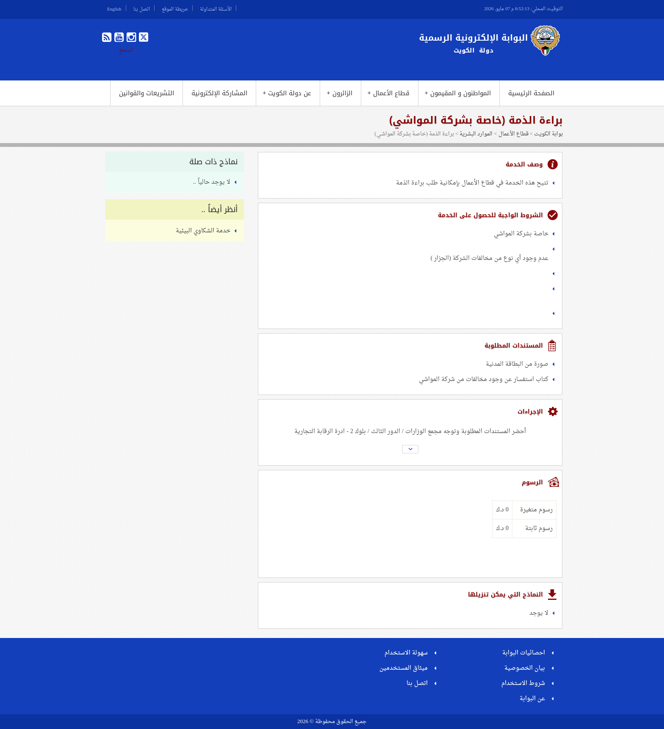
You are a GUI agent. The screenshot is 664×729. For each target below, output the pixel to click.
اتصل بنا (141, 8)
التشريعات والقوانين (146, 93)
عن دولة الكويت (287, 93)
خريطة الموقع (175, 8)
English (114, 8)
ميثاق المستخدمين (403, 668)
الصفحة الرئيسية (531, 93)
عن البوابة (532, 698)
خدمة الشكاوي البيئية (203, 231)
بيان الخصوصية (524, 668)
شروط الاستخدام (523, 683)
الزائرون (339, 93)
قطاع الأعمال (388, 93)
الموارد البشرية (475, 134)
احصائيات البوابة (523, 653)
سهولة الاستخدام (406, 653)
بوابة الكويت (548, 134)
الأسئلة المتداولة (216, 8)
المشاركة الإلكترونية (219, 93)
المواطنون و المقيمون (458, 93)
